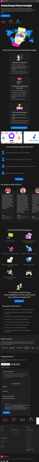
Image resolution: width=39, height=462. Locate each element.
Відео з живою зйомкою (29, 433)
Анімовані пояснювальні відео (30, 432)
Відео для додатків (29, 435)
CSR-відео (28, 443)
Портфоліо (2, 434)
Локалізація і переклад (15, 431)
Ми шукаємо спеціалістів (5, 447)
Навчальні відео (28, 439)
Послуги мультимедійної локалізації (30, 450)
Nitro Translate (14, 434)
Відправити (6, 412)
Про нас (2, 431)
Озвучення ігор (28, 444)
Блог (1, 432)
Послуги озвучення (29, 446)
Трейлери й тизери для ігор (29, 437)
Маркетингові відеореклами (28, 441)
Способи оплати (3, 439)
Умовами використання (15, 404)
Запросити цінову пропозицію (3, 441)
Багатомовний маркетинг (15, 432)
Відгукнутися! (12, 367)
